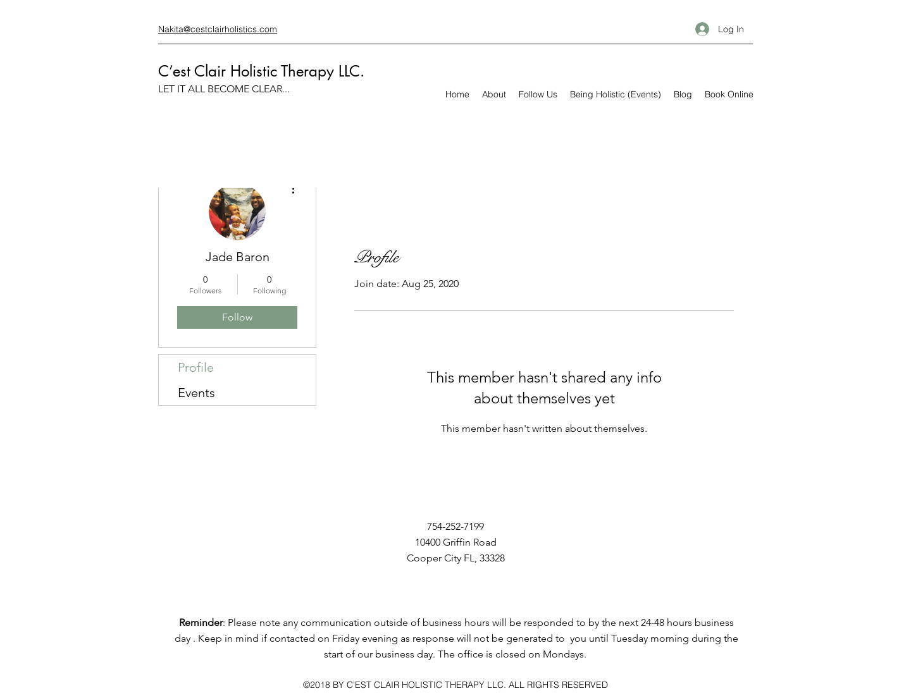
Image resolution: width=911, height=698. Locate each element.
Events (196, 392)
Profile (196, 367)
